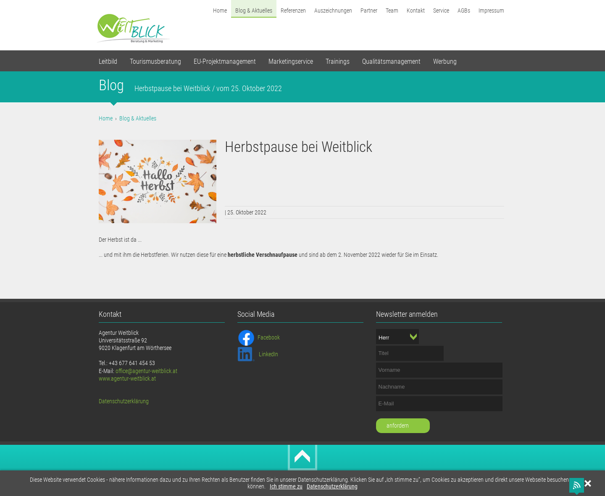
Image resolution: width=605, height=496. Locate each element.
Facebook (269, 337)
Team (392, 10)
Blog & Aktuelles (253, 10)
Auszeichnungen (333, 10)
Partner (368, 10)
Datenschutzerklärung (332, 486)
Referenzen (293, 10)
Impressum (491, 10)
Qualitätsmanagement (391, 61)
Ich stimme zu (286, 486)
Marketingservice (290, 61)
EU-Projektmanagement (225, 61)
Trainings (338, 61)
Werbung (445, 61)
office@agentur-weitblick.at (146, 371)
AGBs (464, 10)
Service (441, 10)
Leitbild (108, 61)
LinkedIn (268, 354)
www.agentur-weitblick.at (127, 378)
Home (220, 10)
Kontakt (416, 10)
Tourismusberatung (155, 61)
